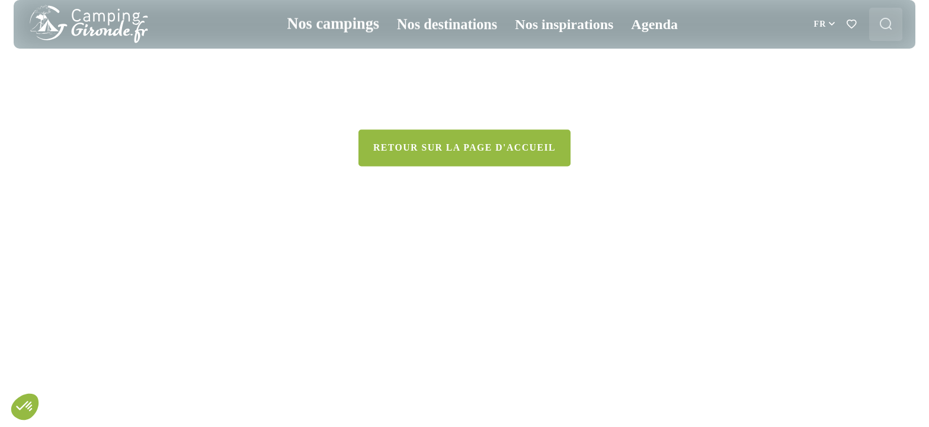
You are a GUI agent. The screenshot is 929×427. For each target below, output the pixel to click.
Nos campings (329, 52)
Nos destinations (438, 52)
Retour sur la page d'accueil (464, 340)
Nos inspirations (556, 52)
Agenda (646, 52)
